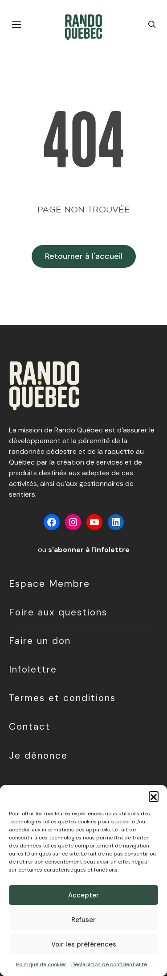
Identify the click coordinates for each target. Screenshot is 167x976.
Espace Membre (49, 583)
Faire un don (40, 641)
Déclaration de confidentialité (109, 964)
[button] (153, 796)
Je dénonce (38, 755)
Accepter (83, 895)
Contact (29, 726)
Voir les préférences (83, 944)
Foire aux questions (58, 612)
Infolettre (33, 669)
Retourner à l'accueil (83, 256)
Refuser (83, 919)
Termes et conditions (62, 698)
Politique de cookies (41, 964)
